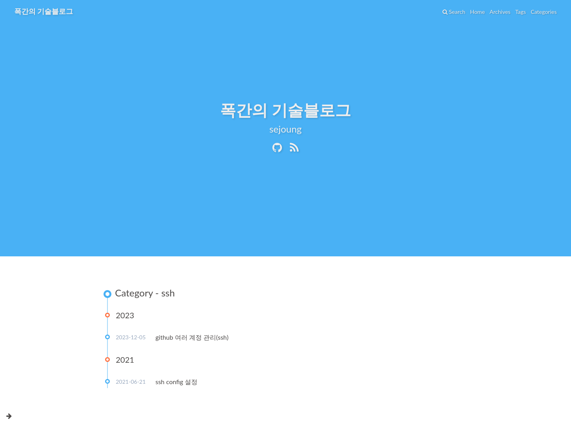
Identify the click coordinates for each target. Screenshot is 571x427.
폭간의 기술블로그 (43, 11)
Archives (500, 11)
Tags (520, 11)
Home (477, 11)
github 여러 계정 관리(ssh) (191, 337)
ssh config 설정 (176, 381)
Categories (544, 11)
